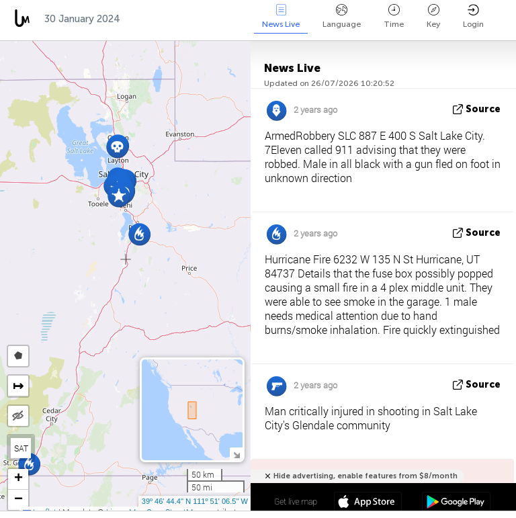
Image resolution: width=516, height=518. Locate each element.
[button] (139, 234)
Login (473, 16)
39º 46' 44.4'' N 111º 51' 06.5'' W (195, 501)
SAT (21, 448)
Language (341, 16)
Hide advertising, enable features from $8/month (365, 476)
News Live (281, 16)
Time (394, 16)
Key (433, 16)
